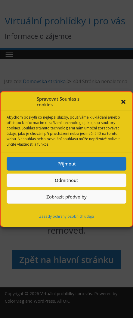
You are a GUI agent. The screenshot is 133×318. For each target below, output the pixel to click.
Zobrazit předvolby (66, 197)
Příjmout (66, 164)
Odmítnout (66, 180)
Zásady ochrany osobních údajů (66, 216)
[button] (123, 102)
